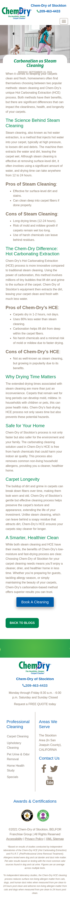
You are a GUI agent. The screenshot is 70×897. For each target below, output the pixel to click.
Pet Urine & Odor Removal (18, 757)
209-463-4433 (48, 11)
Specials (12, 777)
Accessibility (14, 838)
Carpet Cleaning (18, 736)
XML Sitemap (55, 838)
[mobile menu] (64, 21)
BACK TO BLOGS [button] (22, 622)
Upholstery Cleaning (14, 745)
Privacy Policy (34, 838)
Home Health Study (15, 768)
